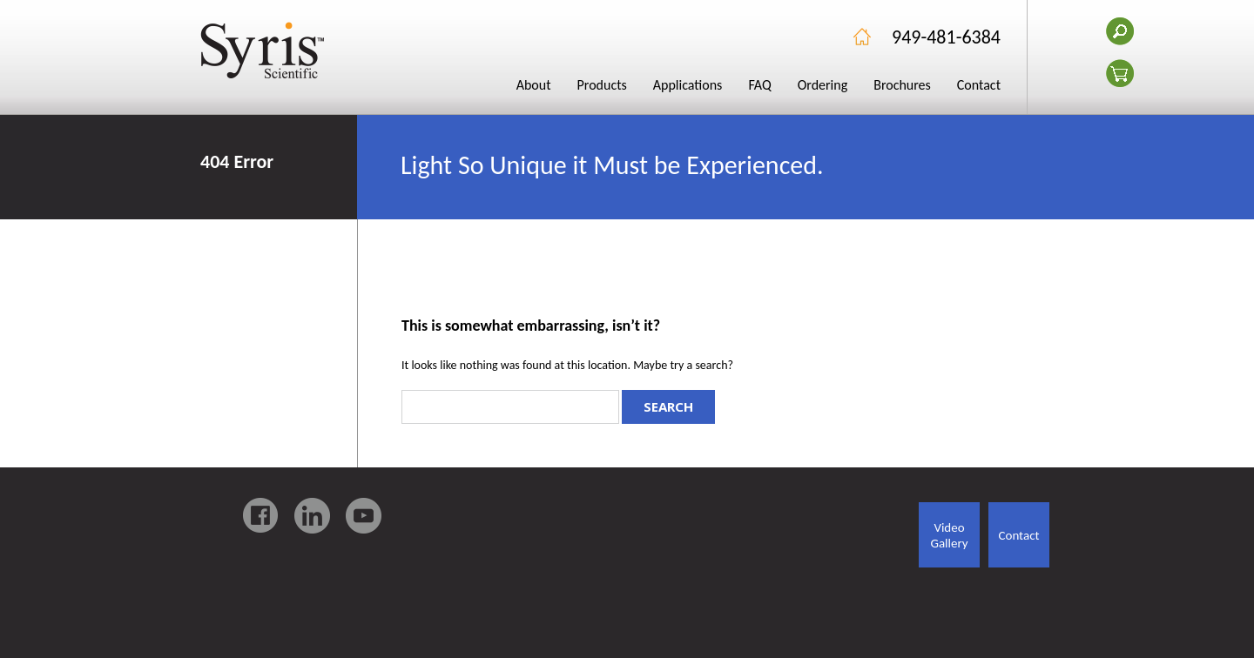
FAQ (759, 85)
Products (602, 85)
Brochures (902, 85)
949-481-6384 (946, 37)
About (533, 85)
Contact (979, 85)
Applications (688, 85)
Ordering (823, 85)
